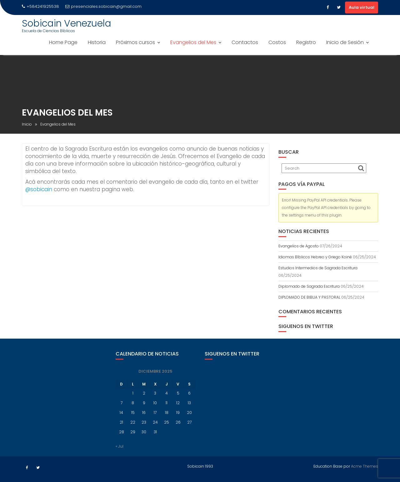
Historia (97, 42)
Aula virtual (361, 7)
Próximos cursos (135, 42)
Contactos (245, 42)
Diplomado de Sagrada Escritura (309, 286)
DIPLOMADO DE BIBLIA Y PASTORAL (309, 297)
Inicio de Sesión (345, 42)
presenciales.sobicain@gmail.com (103, 6)
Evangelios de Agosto (298, 246)
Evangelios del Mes (193, 42)
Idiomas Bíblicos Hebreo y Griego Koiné (315, 257)
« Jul (119, 451)
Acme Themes (364, 466)
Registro (306, 42)
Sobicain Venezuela (66, 23)
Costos (277, 42)
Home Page (63, 42)
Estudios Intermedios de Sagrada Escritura (318, 268)
